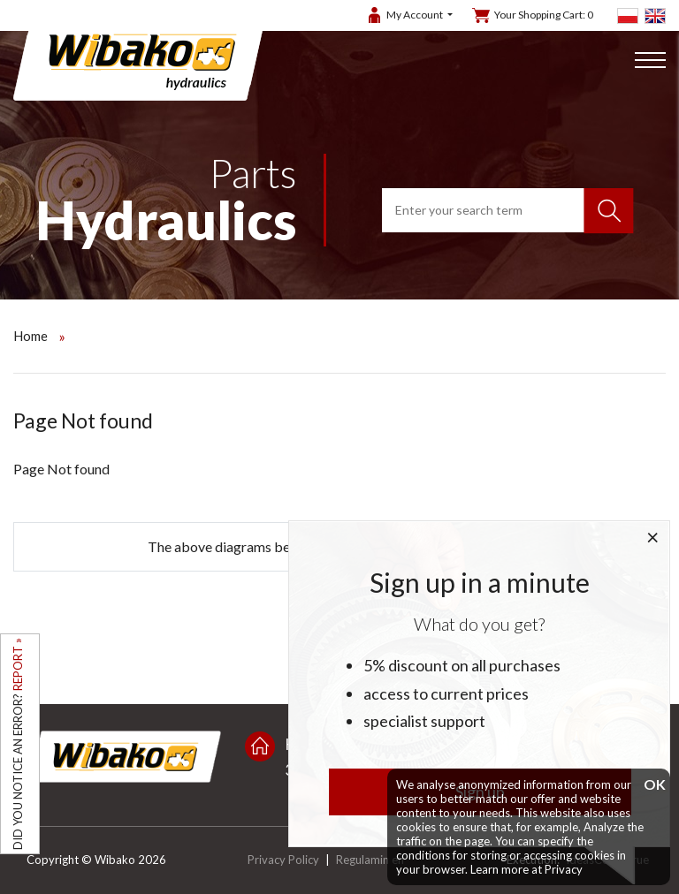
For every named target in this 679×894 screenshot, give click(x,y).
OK (652, 784)
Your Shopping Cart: (543, 14)
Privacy (564, 869)
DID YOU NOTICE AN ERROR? (18, 744)
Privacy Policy (283, 859)
